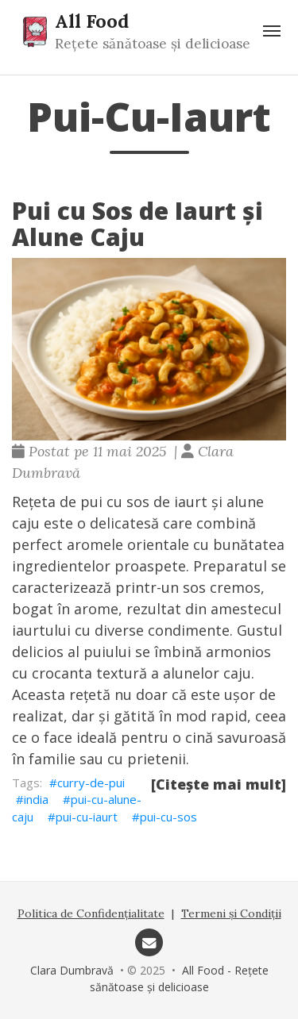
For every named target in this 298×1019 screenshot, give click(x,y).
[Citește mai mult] (218, 784)
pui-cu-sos (168, 817)
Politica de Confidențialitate (90, 913)
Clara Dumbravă (72, 970)
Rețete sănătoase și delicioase (152, 43)
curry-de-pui (91, 782)
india (36, 799)
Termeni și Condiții (231, 913)
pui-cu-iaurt (87, 817)
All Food (92, 21)
